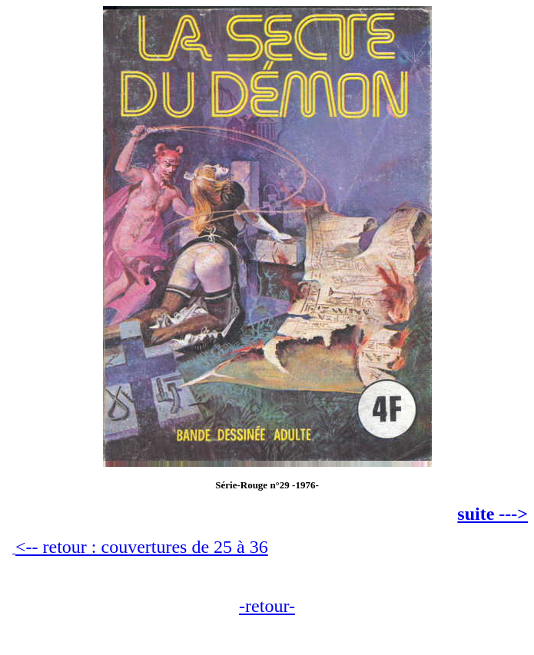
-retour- (267, 606)
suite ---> (492, 514)
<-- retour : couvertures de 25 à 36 (141, 547)
